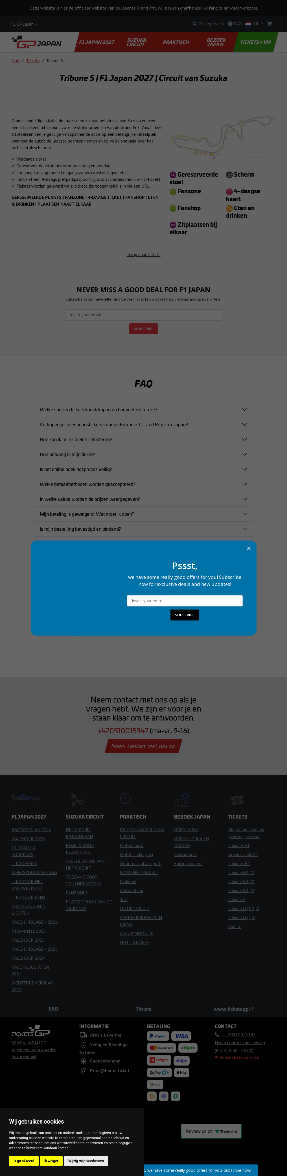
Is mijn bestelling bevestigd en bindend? (80, 529)
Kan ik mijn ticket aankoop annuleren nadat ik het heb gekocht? (104, 544)
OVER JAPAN (186, 829)
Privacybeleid (24, 1056)
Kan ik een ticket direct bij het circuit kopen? (84, 603)
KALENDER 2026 (28, 838)
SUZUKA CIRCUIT (137, 42)
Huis (16, 60)
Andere (234, 926)
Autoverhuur (131, 890)
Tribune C (237, 899)
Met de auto (132, 845)
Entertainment (188, 863)
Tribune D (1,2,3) (243, 908)
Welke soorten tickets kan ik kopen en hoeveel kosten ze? (98, 409)
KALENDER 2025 (28, 940)
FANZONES (77, 892)
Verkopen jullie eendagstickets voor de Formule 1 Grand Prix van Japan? (114, 424)
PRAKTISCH (176, 42)
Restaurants (185, 854)
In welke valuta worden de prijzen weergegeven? (90, 499)
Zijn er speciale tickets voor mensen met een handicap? (96, 618)
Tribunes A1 (239, 845)
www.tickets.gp (234, 1008)
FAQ (53, 1008)
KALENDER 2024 (28, 958)
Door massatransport (140, 863)
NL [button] (252, 24)
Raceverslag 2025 (29, 931)
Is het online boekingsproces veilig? (76, 469)
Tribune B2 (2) (241, 881)
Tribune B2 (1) (241, 872)
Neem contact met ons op (143, 746)
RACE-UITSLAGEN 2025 (35, 949)
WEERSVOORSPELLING (34, 872)
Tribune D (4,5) (242, 917)
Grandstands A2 (243, 854)
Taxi (124, 899)
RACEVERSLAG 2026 (31, 829)
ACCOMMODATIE (136, 933)
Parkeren (128, 881)
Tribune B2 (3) (241, 890)
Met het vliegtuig (136, 854)
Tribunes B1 (239, 863)
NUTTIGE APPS (135, 942)
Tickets (33, 60)
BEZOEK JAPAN (216, 42)
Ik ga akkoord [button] (24, 1161)
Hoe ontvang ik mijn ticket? (67, 454)
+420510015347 (123, 730)
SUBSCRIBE (143, 328)
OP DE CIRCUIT (135, 908)
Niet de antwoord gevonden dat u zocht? (81, 633)
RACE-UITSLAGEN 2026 (35, 922)
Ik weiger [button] (51, 1161)
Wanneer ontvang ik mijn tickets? (74, 573)
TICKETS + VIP (255, 42)
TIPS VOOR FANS (28, 897)
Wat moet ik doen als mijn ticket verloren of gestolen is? (97, 588)
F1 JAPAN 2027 (96, 42)
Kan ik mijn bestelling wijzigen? (71, 558)
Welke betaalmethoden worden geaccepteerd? (87, 484)
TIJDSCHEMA (24, 863)
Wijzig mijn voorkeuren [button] (86, 1161)
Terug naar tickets (144, 254)
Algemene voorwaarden (34, 1049)
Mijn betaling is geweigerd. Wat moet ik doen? (87, 514)
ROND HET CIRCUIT (139, 872)
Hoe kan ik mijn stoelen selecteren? (76, 439)
